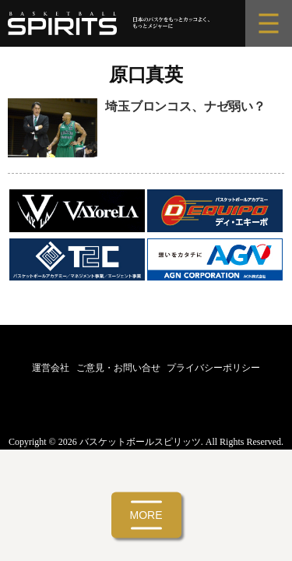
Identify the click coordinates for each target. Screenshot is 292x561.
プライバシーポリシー (213, 367)
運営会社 (50, 367)
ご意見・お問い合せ (118, 367)
